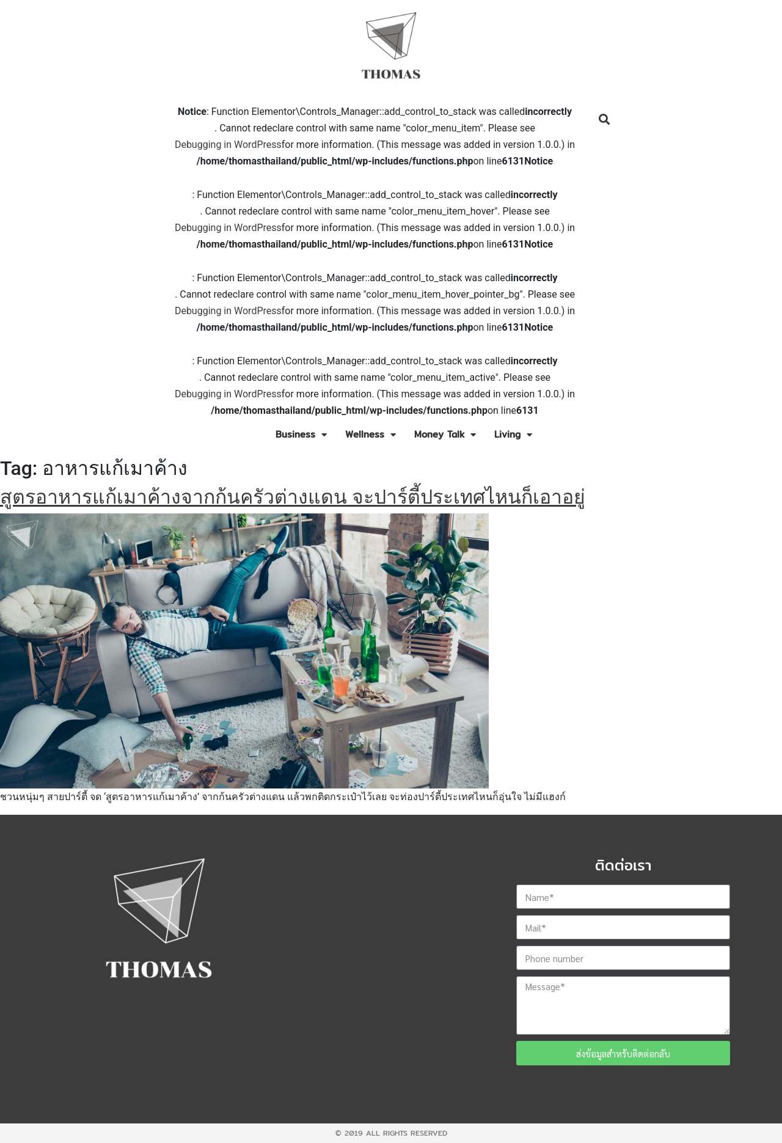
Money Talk (445, 435)
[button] (604, 119)
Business (301, 435)
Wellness (370, 435)
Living (513, 435)
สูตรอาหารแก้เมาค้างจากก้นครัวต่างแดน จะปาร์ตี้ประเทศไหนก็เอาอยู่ (292, 497)
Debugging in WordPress (228, 144)
